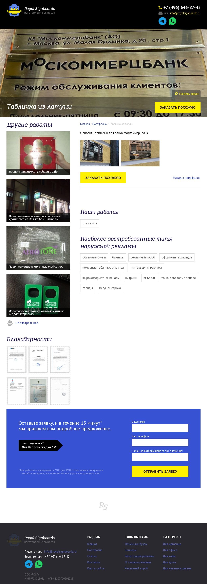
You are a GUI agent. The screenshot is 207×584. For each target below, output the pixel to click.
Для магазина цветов (177, 568)
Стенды (87, 288)
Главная (92, 543)
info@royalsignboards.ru (60, 551)
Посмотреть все (22, 323)
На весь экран (187, 94)
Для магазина (172, 543)
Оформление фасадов (177, 257)
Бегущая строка (110, 288)
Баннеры (118, 257)
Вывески (149, 278)
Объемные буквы (94, 257)
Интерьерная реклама (147, 267)
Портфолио (94, 550)
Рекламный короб (143, 257)
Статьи (92, 556)
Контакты (93, 562)
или (179, 13)
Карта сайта (95, 568)
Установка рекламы (138, 562)
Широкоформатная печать (100, 278)
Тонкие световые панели (178, 278)
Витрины (131, 278)
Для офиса (89, 223)
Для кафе (169, 556)
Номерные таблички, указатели (104, 267)
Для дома (169, 562)
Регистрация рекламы (139, 556)
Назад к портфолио (187, 178)
